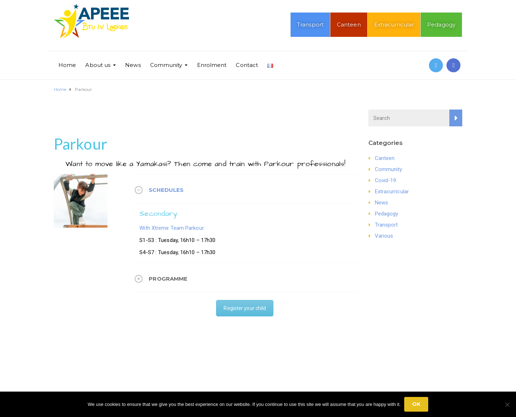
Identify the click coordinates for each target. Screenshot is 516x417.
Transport (310, 24)
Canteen (349, 24)
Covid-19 (385, 180)
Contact (247, 65)
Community (166, 65)
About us (97, 65)
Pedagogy (441, 24)
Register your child (245, 308)
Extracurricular (394, 24)
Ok (416, 404)
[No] (507, 404)
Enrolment (212, 65)
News (132, 65)
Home (67, 65)
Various (384, 236)
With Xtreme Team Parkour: (172, 228)
